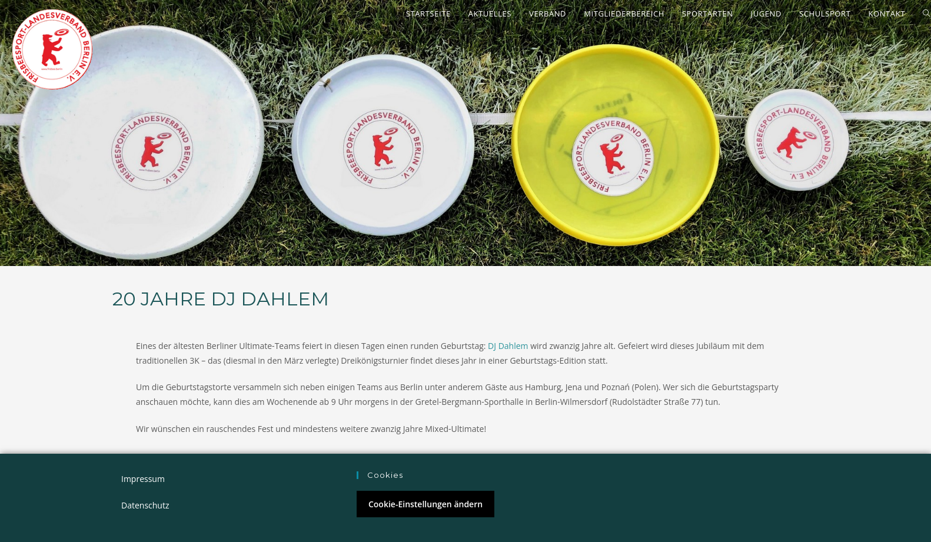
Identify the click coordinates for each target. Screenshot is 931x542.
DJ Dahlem (508, 345)
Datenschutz (145, 505)
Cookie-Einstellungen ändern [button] (425, 504)
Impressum (143, 478)
